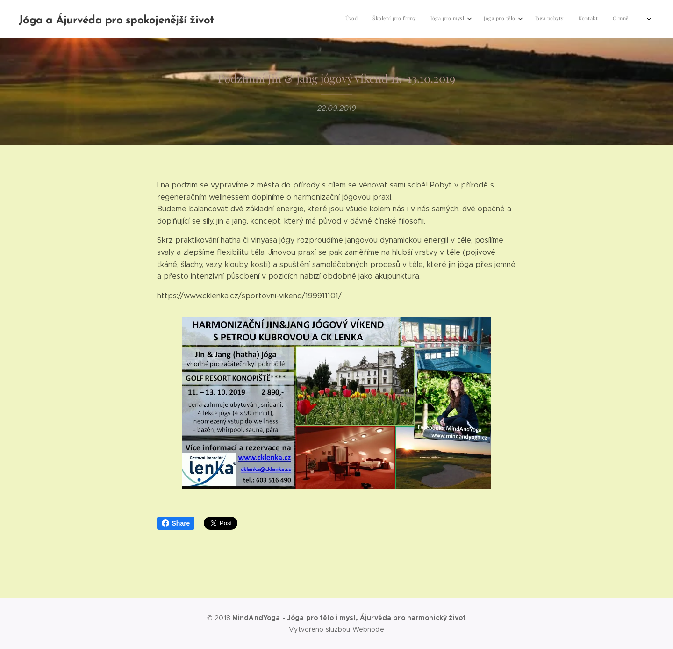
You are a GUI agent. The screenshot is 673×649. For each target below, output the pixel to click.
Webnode (368, 629)
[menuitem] (543, 19)
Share (176, 523)
